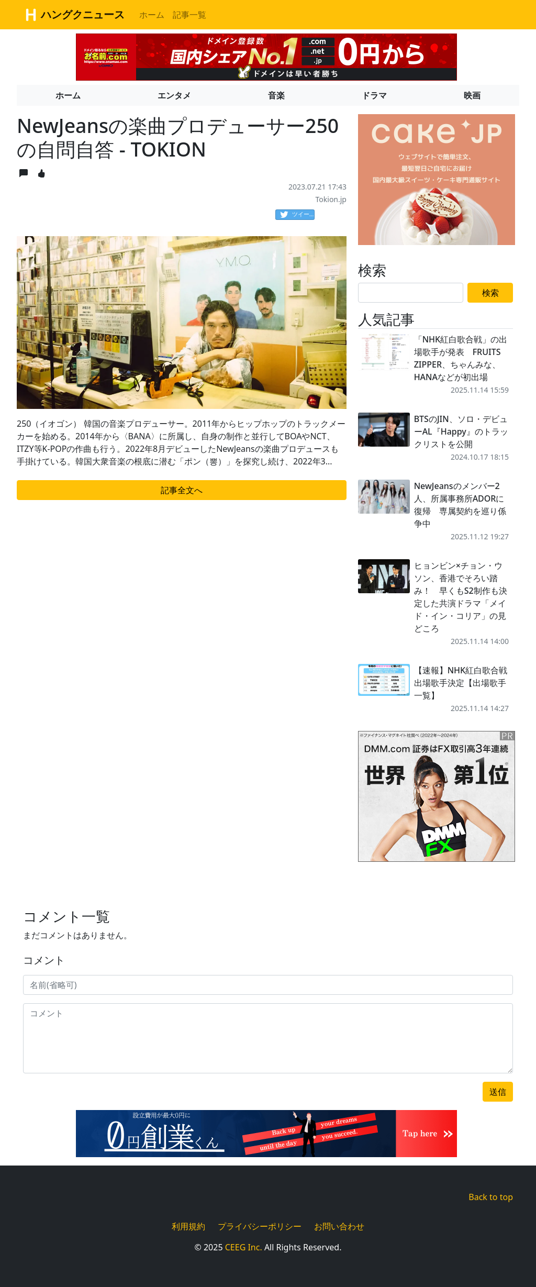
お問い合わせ (339, 1226)
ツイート (297, 214)
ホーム (151, 14)
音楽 (276, 95)
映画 (472, 95)
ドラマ (374, 95)
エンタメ (174, 95)
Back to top (490, 1197)
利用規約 (188, 1226)
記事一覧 (189, 14)
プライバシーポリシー (260, 1226)
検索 (490, 292)
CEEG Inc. (243, 1247)
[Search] (410, 293)
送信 (497, 1091)
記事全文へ (182, 490)
